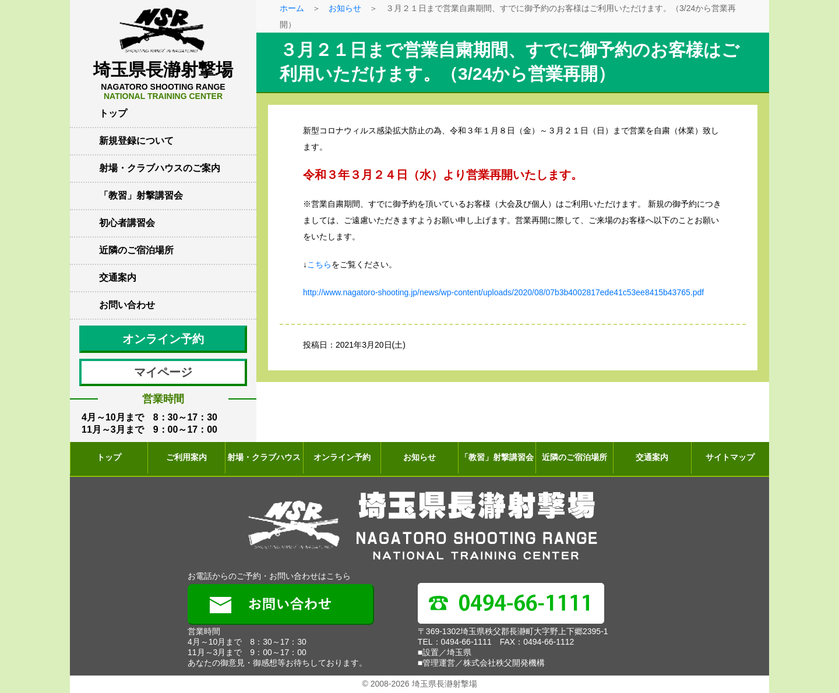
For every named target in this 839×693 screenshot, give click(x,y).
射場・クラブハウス (264, 457)
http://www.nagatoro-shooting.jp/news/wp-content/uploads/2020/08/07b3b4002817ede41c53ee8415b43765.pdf (503, 292)
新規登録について (136, 141)
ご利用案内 (186, 457)
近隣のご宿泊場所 (136, 250)
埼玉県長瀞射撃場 (163, 80)
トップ (113, 113)
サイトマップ (730, 457)
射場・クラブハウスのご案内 (159, 168)
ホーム (292, 8)
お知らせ (345, 8)
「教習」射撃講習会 (141, 195)
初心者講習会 (127, 223)
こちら (319, 264)
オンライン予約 (163, 339)
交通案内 (117, 277)
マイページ (163, 372)
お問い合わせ (127, 305)
